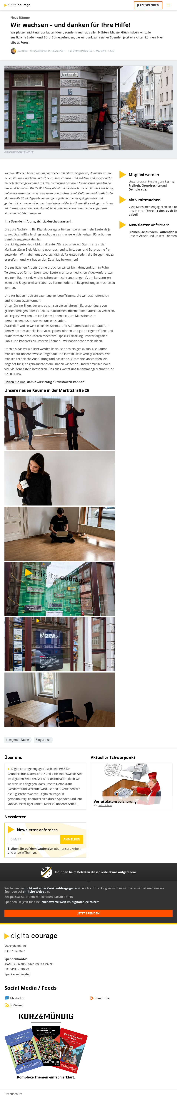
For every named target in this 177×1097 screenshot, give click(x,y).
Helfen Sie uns (14, 382)
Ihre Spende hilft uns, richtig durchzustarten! (37, 221)
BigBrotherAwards (25, 794)
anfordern (37, 830)
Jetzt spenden (148, 5)
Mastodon (17, 998)
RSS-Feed (17, 1005)
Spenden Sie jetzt (16, 902)
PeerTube (102, 998)
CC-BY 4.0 (29, 152)
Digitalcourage (16, 152)
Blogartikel (43, 740)
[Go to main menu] (168, 5)
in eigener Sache (17, 740)
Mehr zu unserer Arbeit (60, 804)
